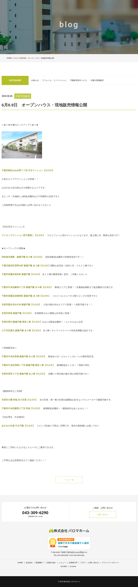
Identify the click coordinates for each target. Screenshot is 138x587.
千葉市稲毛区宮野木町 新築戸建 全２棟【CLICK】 (26, 269)
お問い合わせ (102, 514)
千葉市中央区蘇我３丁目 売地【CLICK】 (21, 412)
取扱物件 (39, 563)
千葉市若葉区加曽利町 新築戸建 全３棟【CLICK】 (26, 299)
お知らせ (35, 81)
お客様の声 (73, 563)
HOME (9, 58)
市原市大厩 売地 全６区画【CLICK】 (21, 403)
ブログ (15, 58)
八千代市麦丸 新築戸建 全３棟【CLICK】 (22, 334)
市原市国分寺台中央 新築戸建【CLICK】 (21, 308)
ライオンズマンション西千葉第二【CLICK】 (24, 239)
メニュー (62, 563)
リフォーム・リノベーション (54, 81)
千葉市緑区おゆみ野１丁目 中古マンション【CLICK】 (29, 174)
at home (73, 566)
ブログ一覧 (69, 483)
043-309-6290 (35, 512)
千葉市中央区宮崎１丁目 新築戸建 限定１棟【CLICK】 (28, 369)
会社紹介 (29, 563)
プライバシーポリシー (110, 563)
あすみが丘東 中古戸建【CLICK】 (18, 429)
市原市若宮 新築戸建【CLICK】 (17, 317)
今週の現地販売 (97, 81)
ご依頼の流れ (50, 563)
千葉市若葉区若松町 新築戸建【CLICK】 (22, 278)
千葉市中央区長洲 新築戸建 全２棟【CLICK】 (24, 360)
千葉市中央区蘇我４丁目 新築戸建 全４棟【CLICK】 (27, 291)
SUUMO (64, 566)
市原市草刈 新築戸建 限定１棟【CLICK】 (22, 325)
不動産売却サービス (78, 81)
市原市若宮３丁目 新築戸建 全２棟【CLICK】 (24, 377)
